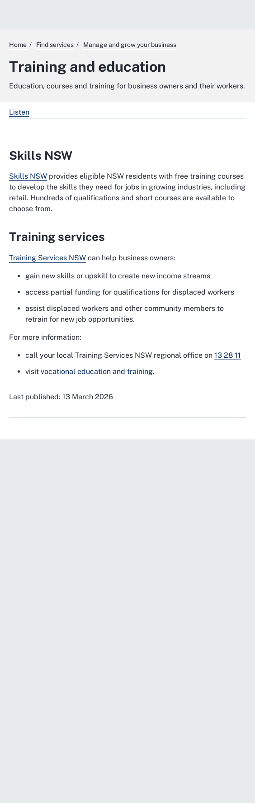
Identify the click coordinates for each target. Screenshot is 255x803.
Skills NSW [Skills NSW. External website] (28, 176)
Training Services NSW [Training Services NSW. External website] (47, 258)
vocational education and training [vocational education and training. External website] (97, 371)
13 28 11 (227, 355)
